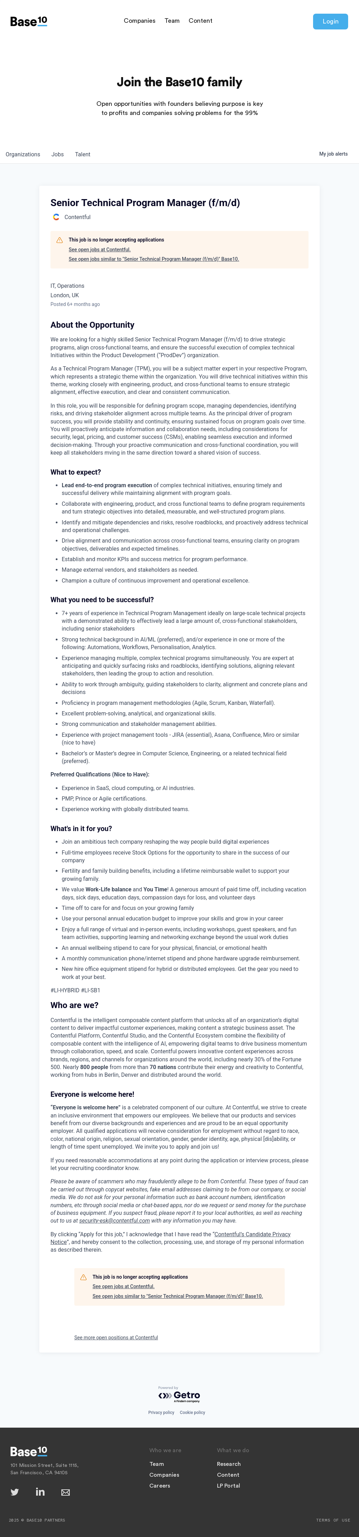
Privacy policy (161, 1412)
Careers (159, 1486)
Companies (140, 21)
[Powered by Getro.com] (179, 1394)
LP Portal (229, 1486)
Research (229, 1464)
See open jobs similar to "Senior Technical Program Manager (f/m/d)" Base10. (154, 259)
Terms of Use (333, 1520)
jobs (58, 154)
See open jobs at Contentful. (100, 249)
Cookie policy (192, 1412)
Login (331, 21)
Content (200, 21)
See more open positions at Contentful (116, 1337)
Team (172, 21)
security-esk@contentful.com (114, 1220)
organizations (23, 154)
